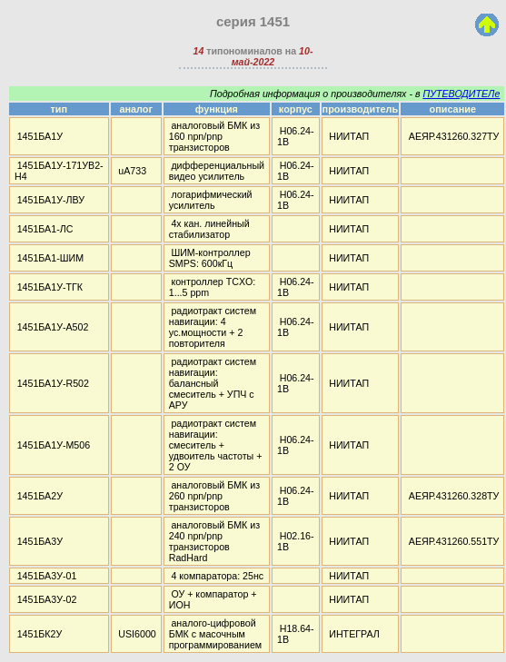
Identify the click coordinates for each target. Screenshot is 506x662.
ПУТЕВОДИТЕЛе (461, 93)
